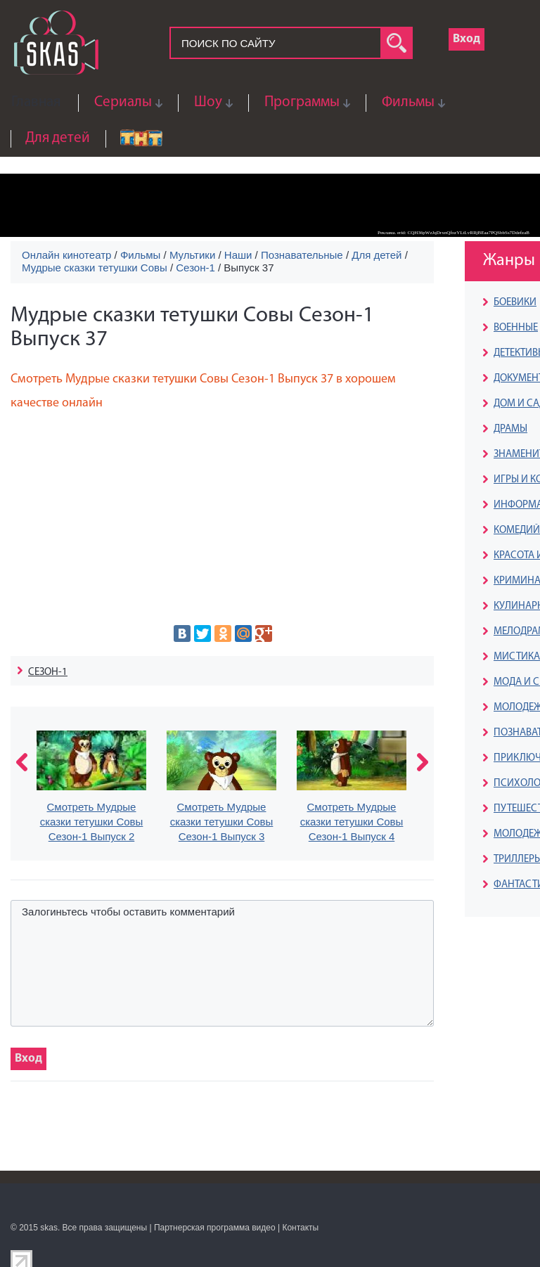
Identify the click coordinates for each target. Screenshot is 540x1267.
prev (21, 762)
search (396, 43)
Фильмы (408, 102)
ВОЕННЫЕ (516, 328)
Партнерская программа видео (215, 1228)
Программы (302, 102)
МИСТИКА (517, 657)
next (422, 762)
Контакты (300, 1228)
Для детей (57, 138)
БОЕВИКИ (515, 302)
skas (49, 1228)
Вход (466, 39)
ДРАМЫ (510, 429)
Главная (35, 102)
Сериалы (123, 102)
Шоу (208, 102)
